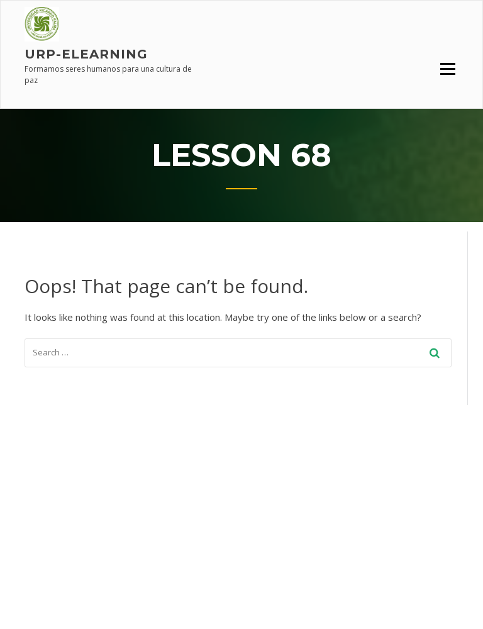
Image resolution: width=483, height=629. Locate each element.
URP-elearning (86, 54)
